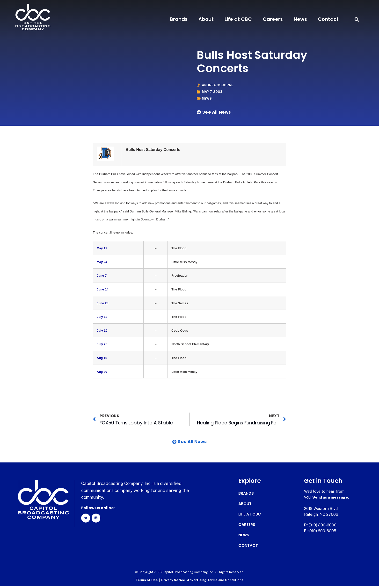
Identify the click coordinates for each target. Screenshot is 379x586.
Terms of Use (147, 580)
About (206, 19)
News (300, 19)
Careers (273, 19)
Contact (328, 19)
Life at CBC (238, 19)
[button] (357, 19)
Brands (179, 19)
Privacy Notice (173, 580)
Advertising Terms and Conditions (215, 580)
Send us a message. (331, 497)
